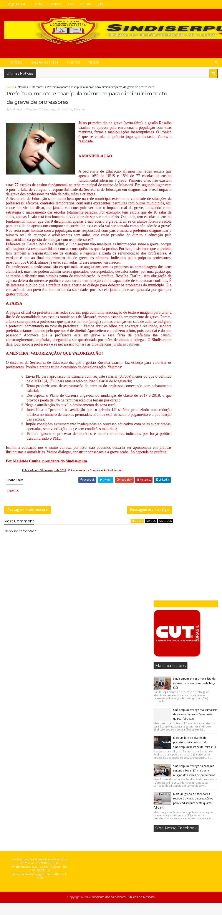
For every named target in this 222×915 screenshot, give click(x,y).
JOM (100, 4)
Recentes (37, 88)
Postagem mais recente (27, 572)
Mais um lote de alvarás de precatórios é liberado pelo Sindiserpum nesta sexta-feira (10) (194, 226)
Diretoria (55, 4)
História (37, 4)
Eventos (73, 62)
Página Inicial (16, 4)
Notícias (15, 62)
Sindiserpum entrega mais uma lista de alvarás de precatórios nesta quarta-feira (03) (195, 198)
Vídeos (93, 62)
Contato (85, 4)
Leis (70, 4)
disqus (127, 585)
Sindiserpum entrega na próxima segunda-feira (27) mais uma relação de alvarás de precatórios (194, 254)
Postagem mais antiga (126, 572)
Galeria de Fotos (44, 62)
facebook (142, 585)
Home (10, 88)
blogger (114, 585)
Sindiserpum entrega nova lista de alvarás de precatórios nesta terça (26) (194, 167)
